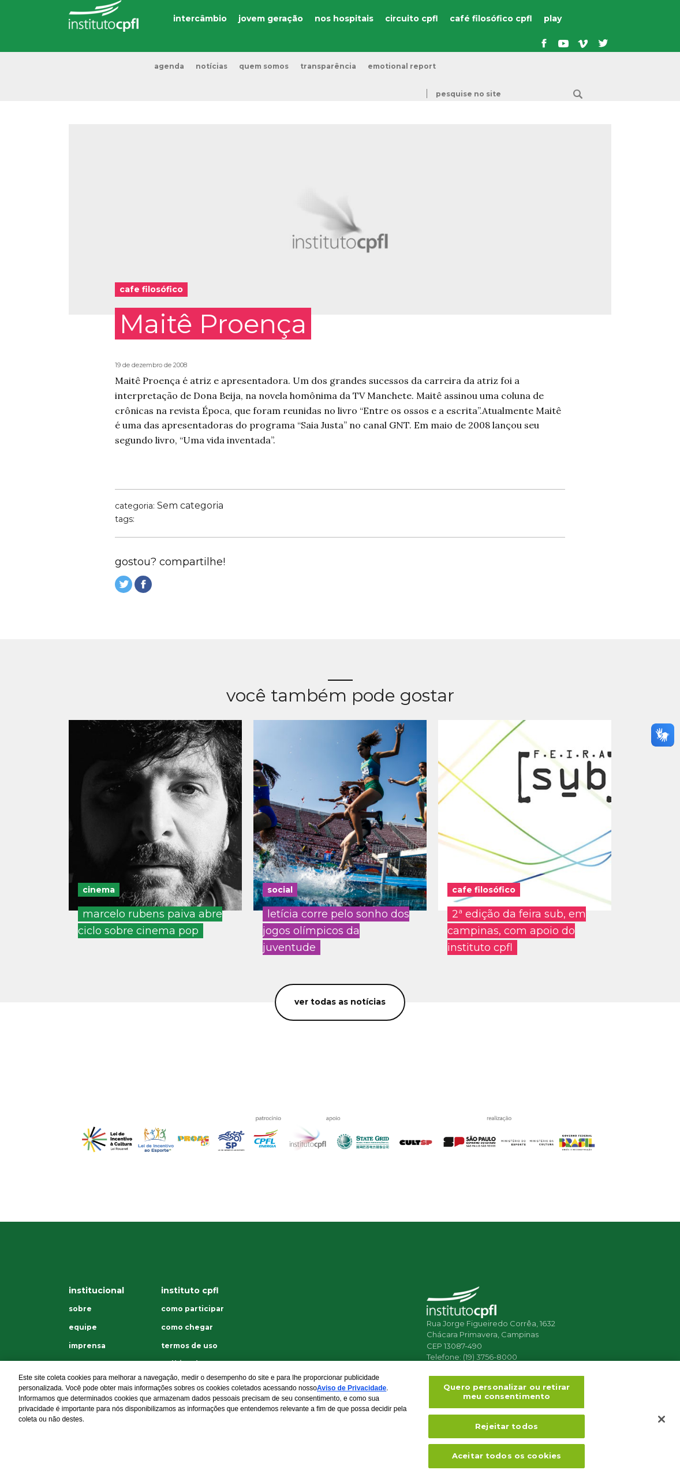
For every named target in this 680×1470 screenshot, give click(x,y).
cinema (99, 890)
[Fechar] (661, 1428)
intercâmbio (200, 18)
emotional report (402, 66)
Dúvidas (84, 1365)
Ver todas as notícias (340, 1002)
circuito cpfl (411, 18)
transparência (328, 66)
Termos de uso (189, 1346)
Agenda (169, 66)
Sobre (80, 1309)
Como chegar (187, 1327)
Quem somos (264, 66)
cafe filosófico (483, 890)
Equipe (83, 1327)
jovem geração (270, 18)
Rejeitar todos (506, 1434)
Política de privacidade (184, 1368)
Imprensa (87, 1346)
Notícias (211, 66)
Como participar (192, 1309)
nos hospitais (344, 18)
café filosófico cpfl (491, 18)
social (280, 890)
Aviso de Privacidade (351, 1397)
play (553, 18)
